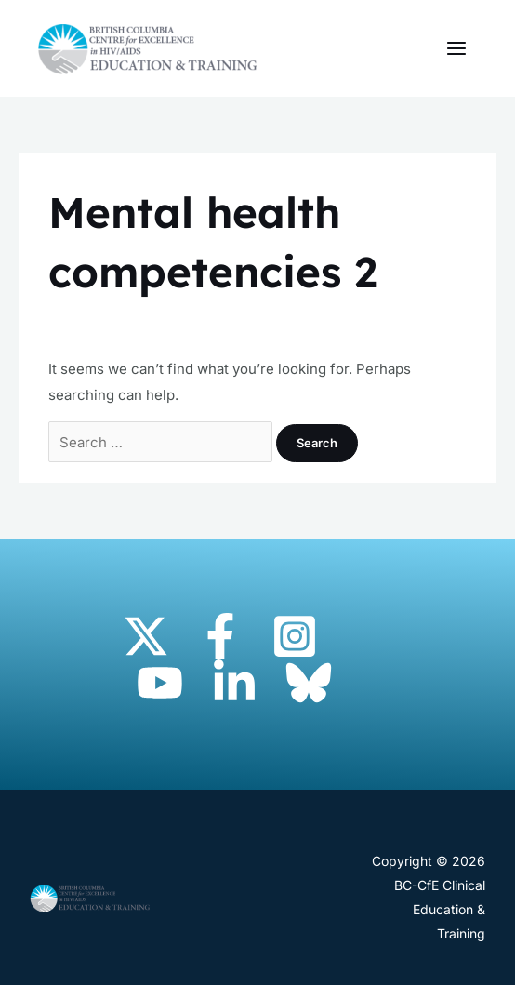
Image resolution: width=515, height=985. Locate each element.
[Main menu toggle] (457, 49)
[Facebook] (220, 636)
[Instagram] (294, 636)
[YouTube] (160, 682)
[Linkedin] (234, 682)
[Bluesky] (308, 682)
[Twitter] (146, 636)
